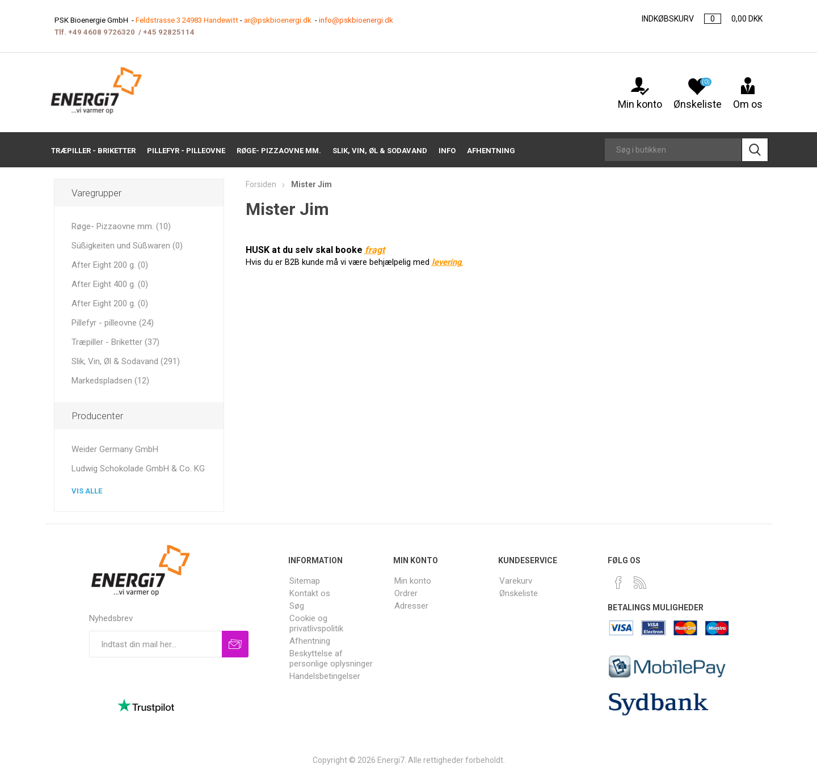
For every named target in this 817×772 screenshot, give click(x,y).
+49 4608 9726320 (101, 32)
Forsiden (261, 184)
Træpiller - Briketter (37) (115, 342)
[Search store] (673, 149)
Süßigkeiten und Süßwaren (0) (127, 246)
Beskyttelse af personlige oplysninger (331, 658)
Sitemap (304, 581)
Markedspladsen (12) (110, 381)
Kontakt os (309, 593)
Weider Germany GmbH (114, 449)
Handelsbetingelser (324, 676)
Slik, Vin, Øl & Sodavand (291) (125, 361)
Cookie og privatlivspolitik (316, 623)
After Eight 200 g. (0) (109, 265)
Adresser (411, 606)
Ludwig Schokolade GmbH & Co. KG (138, 468)
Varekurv (515, 581)
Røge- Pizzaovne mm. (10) (121, 226)
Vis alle (86, 491)
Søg (296, 606)
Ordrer (406, 593)
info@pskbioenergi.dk (356, 20)
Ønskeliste (518, 593)
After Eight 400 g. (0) (109, 284)
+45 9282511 (166, 32)
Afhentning (309, 641)
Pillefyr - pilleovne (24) (112, 323)
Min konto (640, 98)
